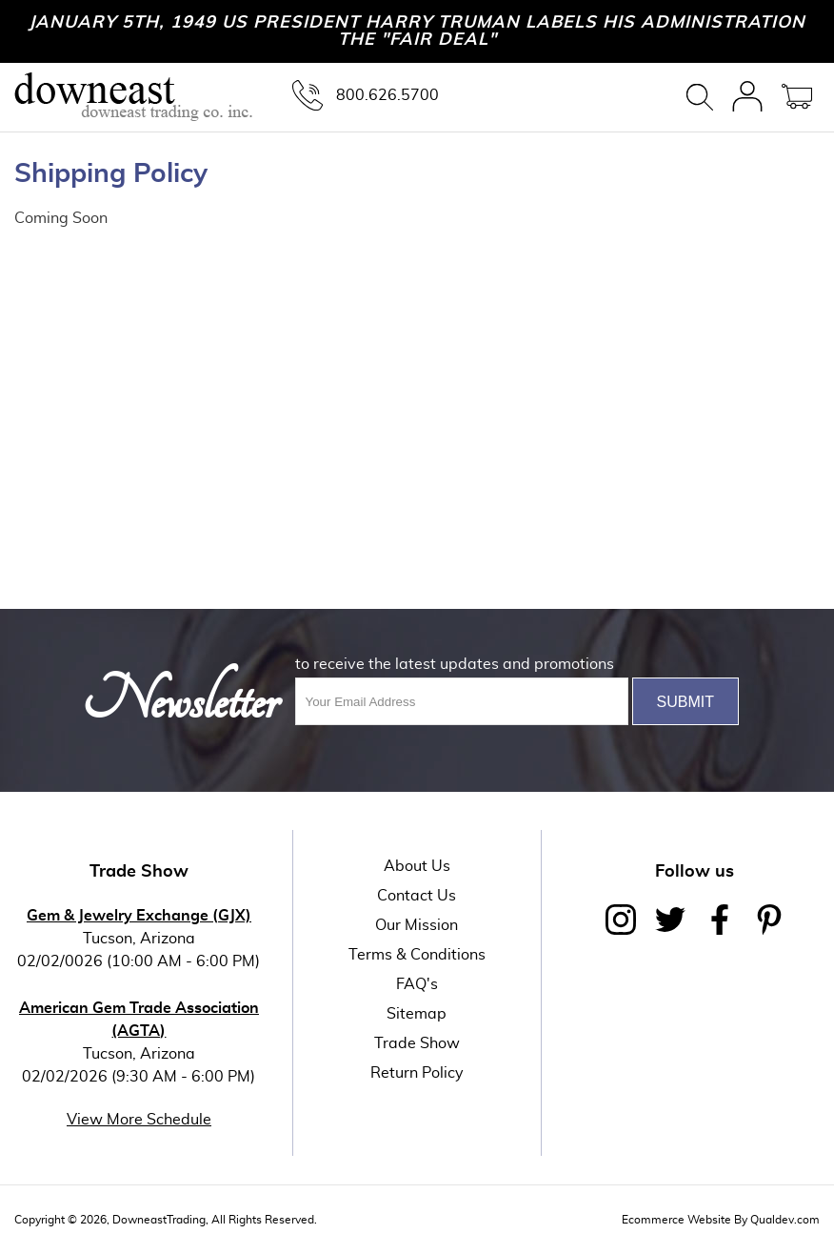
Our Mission (416, 925)
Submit (685, 702)
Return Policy (417, 1073)
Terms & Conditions (417, 954)
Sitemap (417, 1013)
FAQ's (417, 984)
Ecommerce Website (676, 1219)
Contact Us (416, 895)
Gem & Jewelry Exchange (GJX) (139, 915)
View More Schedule (139, 1119)
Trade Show (417, 1043)
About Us (417, 866)
